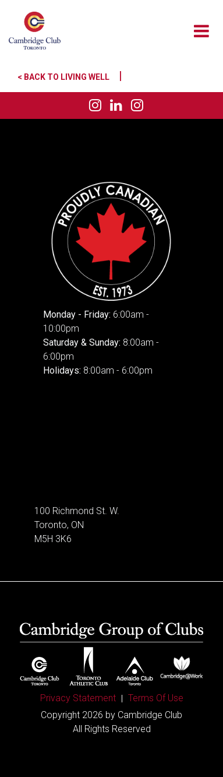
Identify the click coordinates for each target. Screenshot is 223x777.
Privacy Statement (78, 698)
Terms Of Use (155, 698)
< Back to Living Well (69, 77)
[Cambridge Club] (35, 30)
